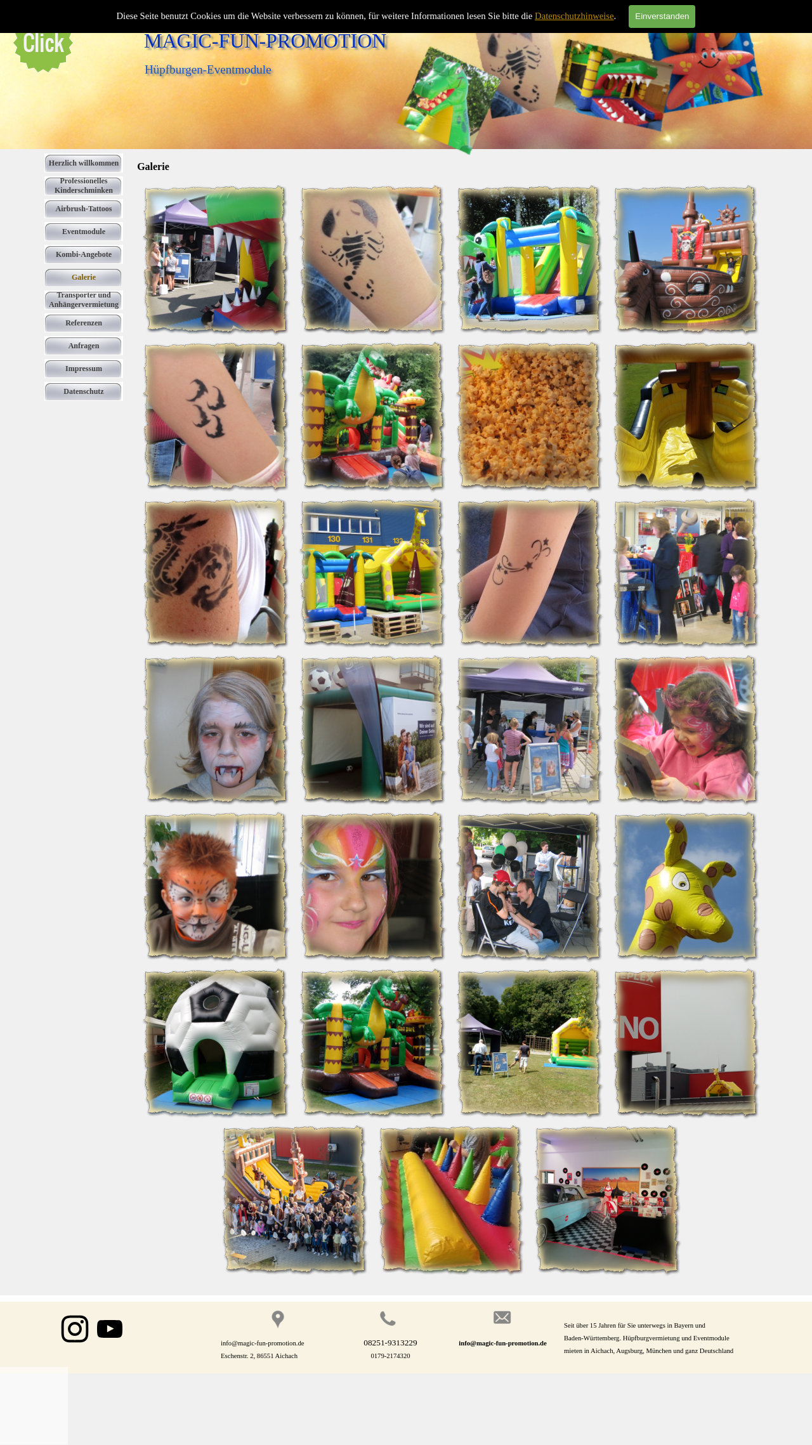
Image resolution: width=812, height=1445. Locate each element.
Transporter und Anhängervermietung (84, 300)
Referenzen (83, 322)
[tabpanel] (667, 1338)
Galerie (84, 277)
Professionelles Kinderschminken (84, 185)
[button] (215, 259)
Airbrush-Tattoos (84, 208)
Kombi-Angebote (84, 254)
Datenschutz (83, 391)
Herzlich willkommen (84, 163)
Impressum (83, 368)
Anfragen (84, 345)
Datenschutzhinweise (574, 16)
